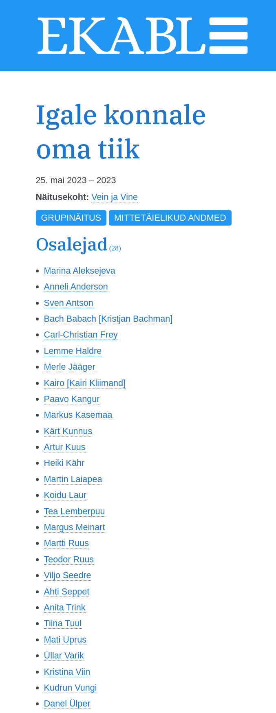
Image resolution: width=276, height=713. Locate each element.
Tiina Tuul (63, 623)
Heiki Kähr (64, 463)
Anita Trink (65, 607)
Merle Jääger (69, 367)
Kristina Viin (67, 672)
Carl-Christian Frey (81, 334)
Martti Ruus (66, 543)
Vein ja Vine (114, 197)
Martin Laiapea (73, 479)
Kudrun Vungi (70, 687)
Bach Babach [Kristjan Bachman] (108, 319)
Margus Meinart (74, 527)
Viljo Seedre (67, 575)
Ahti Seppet (67, 591)
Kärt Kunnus (68, 431)
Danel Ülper (67, 703)
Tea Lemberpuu (74, 511)
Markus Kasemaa (78, 415)
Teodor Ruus (69, 559)
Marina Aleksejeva (79, 270)
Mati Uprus (65, 639)
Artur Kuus (65, 447)
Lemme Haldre (73, 351)
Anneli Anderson (76, 286)
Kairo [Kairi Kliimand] (85, 383)
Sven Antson (68, 303)
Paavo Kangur (72, 399)
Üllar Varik (64, 655)
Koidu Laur (65, 495)
